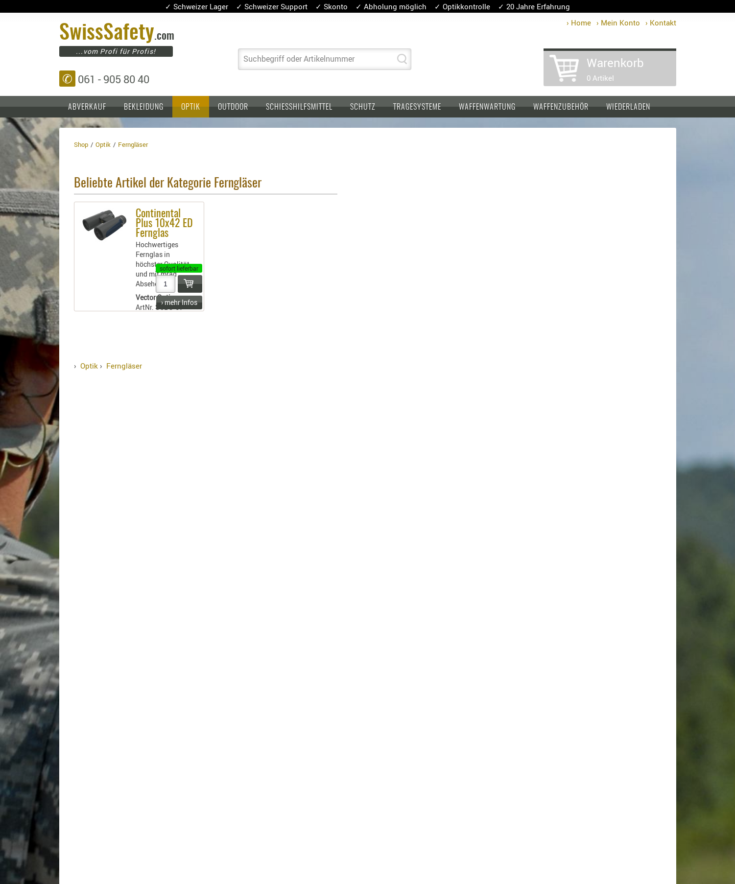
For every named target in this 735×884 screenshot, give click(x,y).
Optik (190, 107)
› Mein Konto (618, 22)
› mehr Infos (179, 302)
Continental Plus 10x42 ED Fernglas (164, 224)
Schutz (363, 107)
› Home (579, 22)
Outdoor (233, 107)
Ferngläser (124, 366)
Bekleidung (144, 107)
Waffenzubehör (561, 107)
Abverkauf (87, 107)
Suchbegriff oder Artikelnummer (299, 58)
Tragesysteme (417, 107)
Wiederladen (628, 107)
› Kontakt (660, 22)
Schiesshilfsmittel (299, 107)
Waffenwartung (487, 107)
